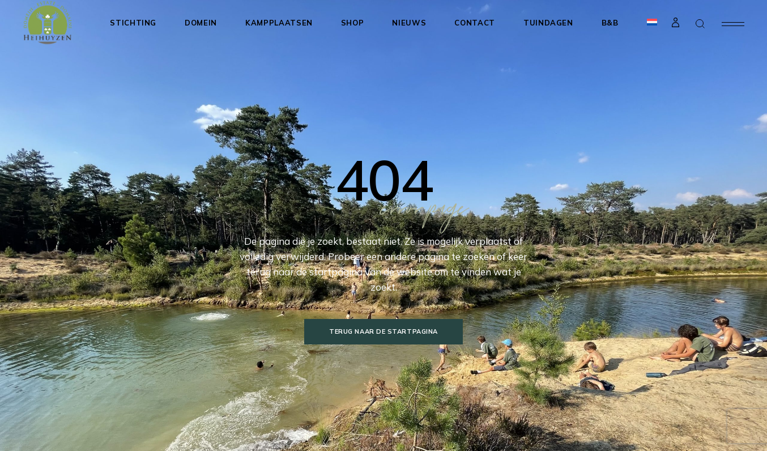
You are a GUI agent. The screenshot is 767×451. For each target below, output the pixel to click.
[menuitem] (652, 22)
